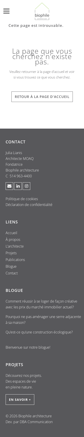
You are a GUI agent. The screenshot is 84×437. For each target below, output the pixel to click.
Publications (15, 259)
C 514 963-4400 (19, 176)
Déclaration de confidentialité (29, 204)
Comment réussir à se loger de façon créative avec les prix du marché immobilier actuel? (41, 304)
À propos (13, 239)
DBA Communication (36, 421)
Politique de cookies (22, 198)
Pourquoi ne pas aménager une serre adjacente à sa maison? (43, 319)
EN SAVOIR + (20, 399)
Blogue (11, 266)
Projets (11, 252)
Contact (12, 273)
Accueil (11, 232)
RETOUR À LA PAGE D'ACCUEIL (42, 96)
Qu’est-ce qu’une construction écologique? (39, 332)
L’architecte (15, 246)
